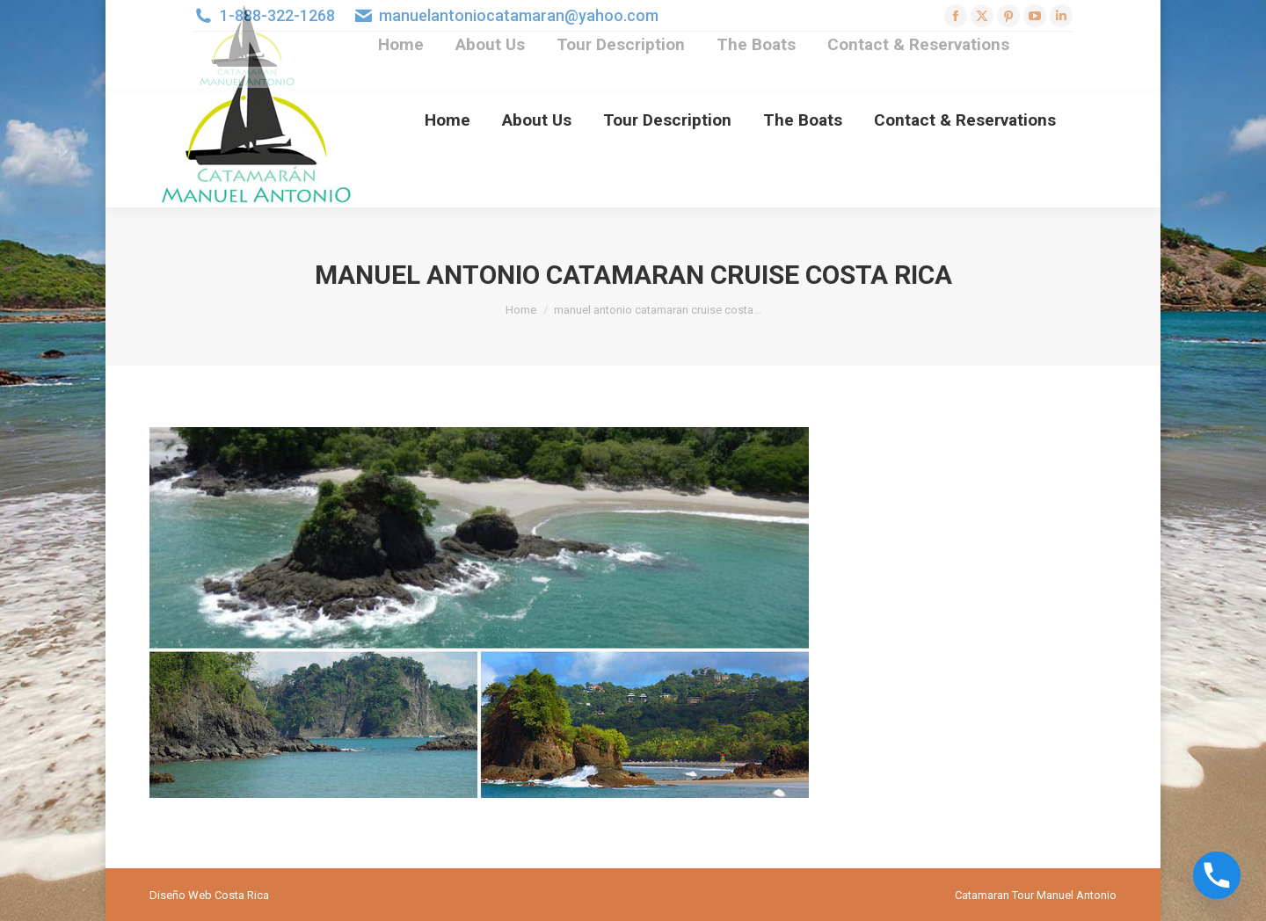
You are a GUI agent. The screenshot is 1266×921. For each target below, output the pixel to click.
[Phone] (1217, 875)
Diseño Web (180, 895)
